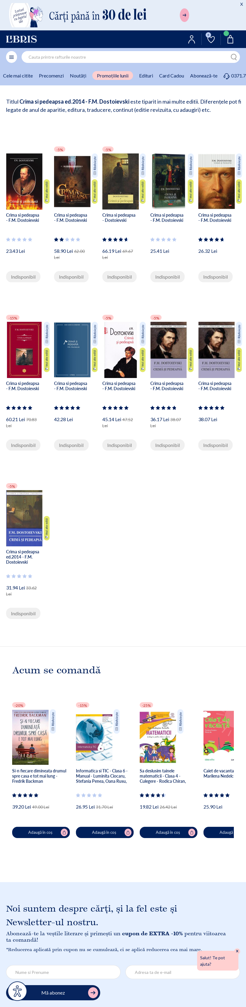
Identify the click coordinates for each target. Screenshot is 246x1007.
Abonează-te (203, 75)
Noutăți (78, 75)
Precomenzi (51, 75)
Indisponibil (23, 277)
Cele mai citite (18, 75)
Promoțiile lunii (112, 75)
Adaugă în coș (48, 833)
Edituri (146, 75)
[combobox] (131, 57)
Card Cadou (171, 75)
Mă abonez (69, 992)
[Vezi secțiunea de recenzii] (19, 239)
